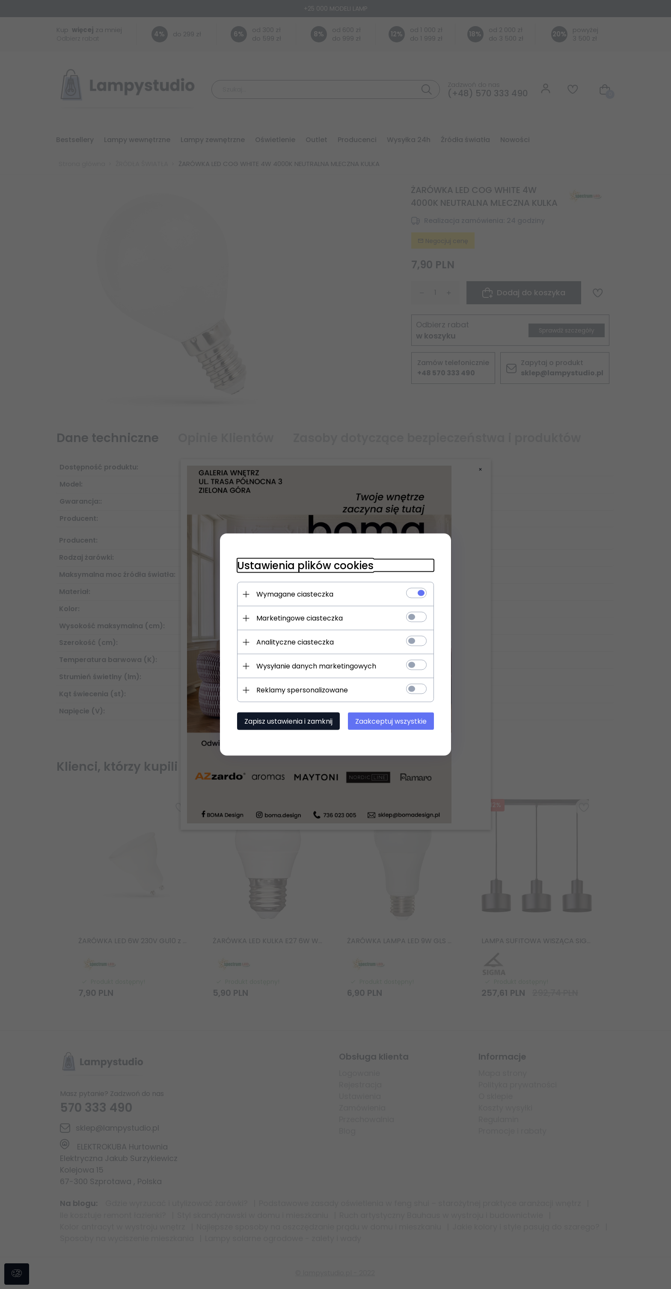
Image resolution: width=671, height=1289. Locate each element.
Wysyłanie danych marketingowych (316, 666)
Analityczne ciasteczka (295, 642)
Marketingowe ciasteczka (299, 618)
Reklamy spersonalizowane (302, 690)
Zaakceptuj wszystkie (391, 721)
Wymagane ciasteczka (294, 594)
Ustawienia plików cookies (305, 565)
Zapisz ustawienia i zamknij (288, 721)
